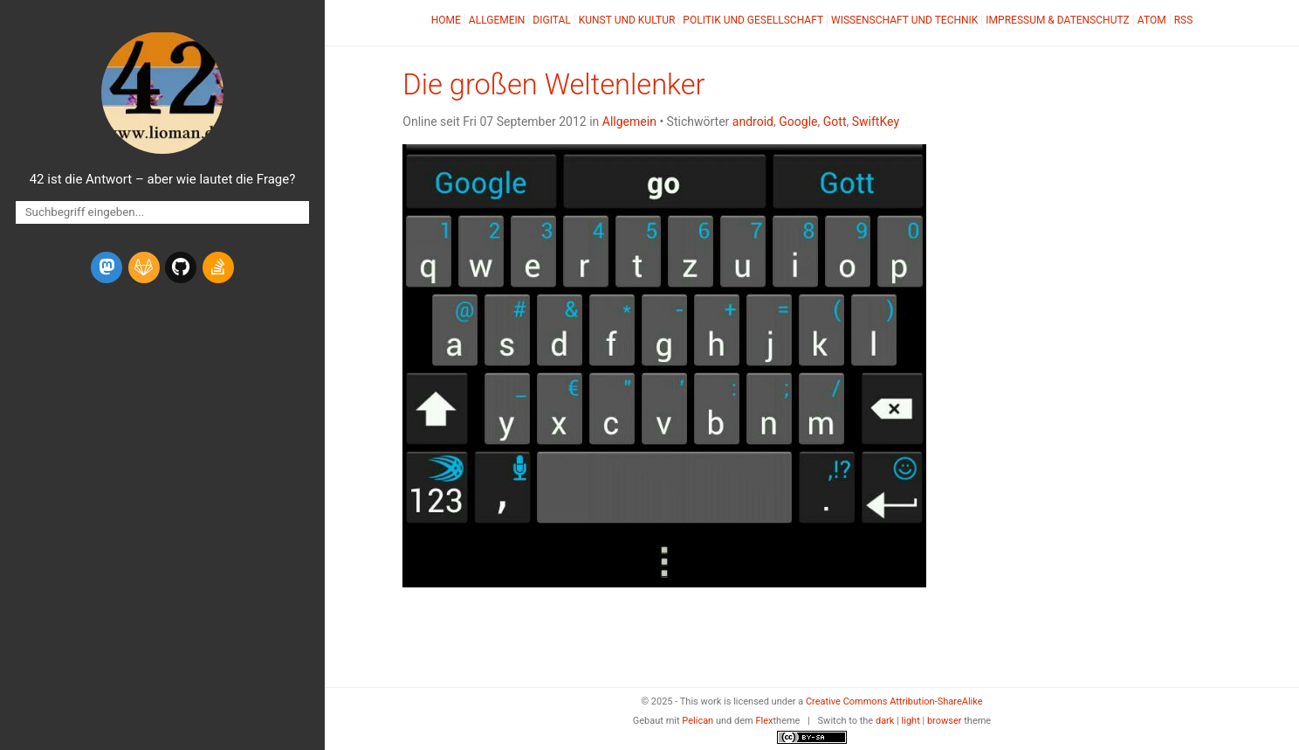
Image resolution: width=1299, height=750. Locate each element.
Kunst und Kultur (627, 20)
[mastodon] (106, 267)
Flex (764, 720)
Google (798, 121)
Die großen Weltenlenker (553, 84)
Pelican (697, 720)
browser (944, 720)
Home (446, 20)
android (752, 121)
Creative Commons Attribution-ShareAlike (894, 701)
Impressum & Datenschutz (1057, 20)
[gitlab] (144, 267)
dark (885, 720)
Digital (551, 20)
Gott (835, 121)
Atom (1151, 20)
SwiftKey (875, 121)
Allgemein (497, 20)
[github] (180, 267)
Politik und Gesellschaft (753, 20)
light (911, 720)
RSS (1183, 20)
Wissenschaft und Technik (904, 20)
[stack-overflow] (218, 267)
